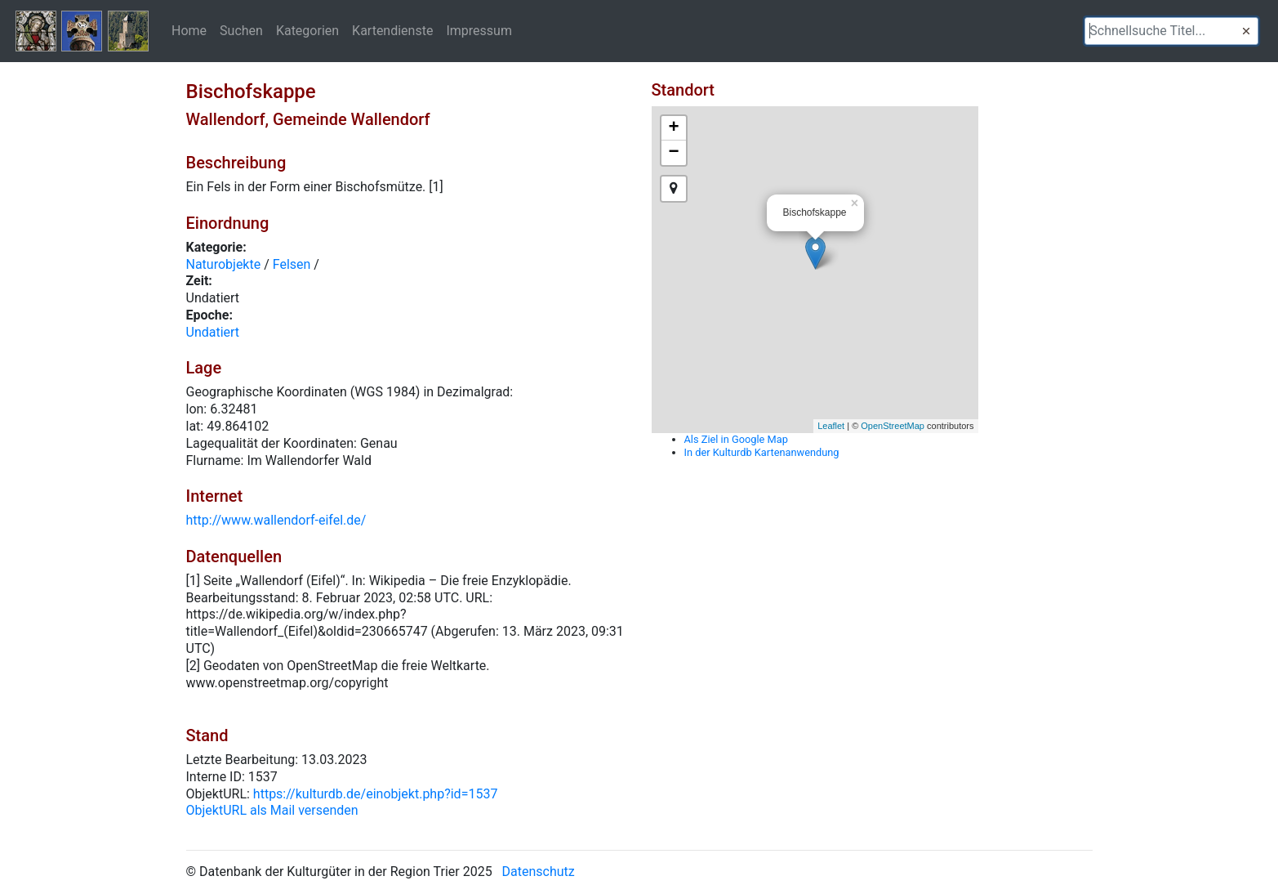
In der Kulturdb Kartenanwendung (761, 452)
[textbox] (1171, 31)
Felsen (292, 264)
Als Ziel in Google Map (736, 439)
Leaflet (830, 426)
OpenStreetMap (892, 426)
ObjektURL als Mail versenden (272, 810)
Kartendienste (392, 30)
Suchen (241, 30)
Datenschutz (538, 871)
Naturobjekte (223, 264)
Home (189, 30)
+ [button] (673, 128)
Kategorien (307, 30)
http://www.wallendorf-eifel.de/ (276, 520)
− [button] (673, 153)
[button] (1246, 31)
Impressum (479, 30)
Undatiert (213, 332)
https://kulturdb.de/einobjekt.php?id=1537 (375, 794)
